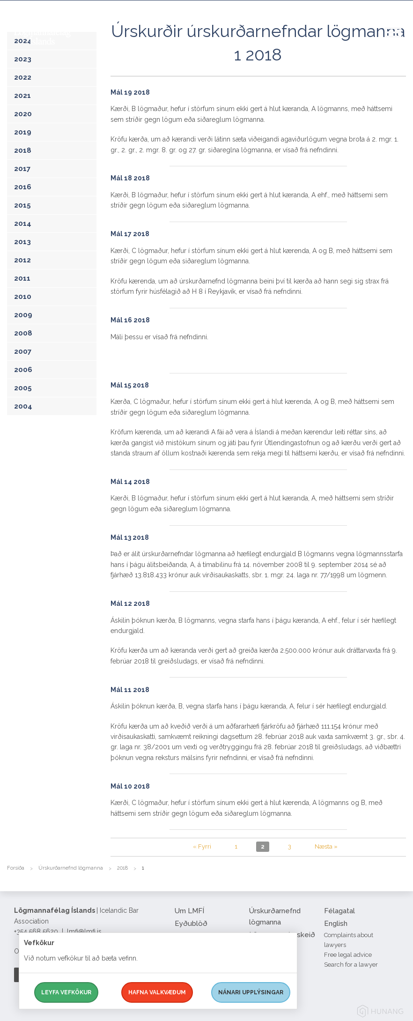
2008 (23, 333)
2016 (22, 187)
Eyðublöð (191, 923)
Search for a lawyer (351, 964)
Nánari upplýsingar (250, 992)
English (335, 923)
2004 (23, 406)
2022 (22, 77)
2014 (22, 223)
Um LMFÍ (189, 911)
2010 (22, 296)
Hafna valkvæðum (157, 992)
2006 (23, 369)
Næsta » (326, 846)
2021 (22, 95)
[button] (399, 42)
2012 (22, 260)
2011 (22, 278)
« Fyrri (202, 846)
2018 (22, 150)
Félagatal (339, 911)
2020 (23, 114)
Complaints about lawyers (348, 940)
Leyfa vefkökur (66, 992)
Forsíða (15, 868)
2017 (22, 168)
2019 (22, 132)
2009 (23, 315)
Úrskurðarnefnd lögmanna (70, 868)
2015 (22, 205)
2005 (23, 388)
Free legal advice (348, 954)
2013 (22, 242)
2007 (22, 351)
